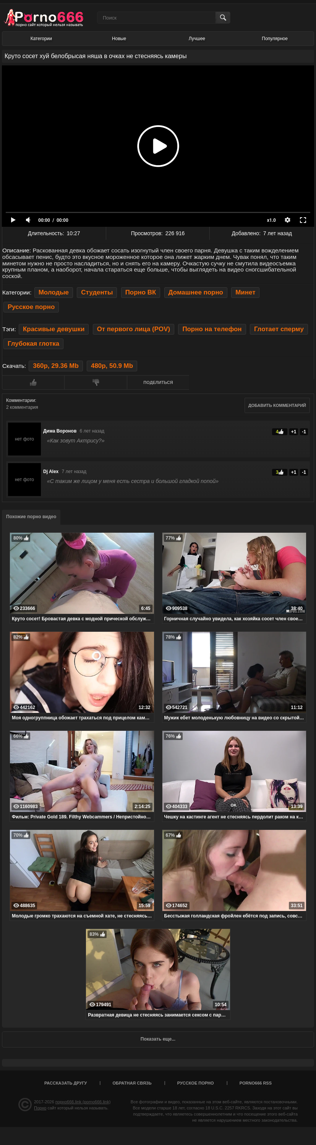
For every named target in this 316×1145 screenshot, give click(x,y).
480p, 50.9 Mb (112, 365)
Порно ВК (140, 292)
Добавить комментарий (277, 405)
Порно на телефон (211, 329)
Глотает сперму (279, 329)
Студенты (97, 292)
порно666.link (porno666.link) (83, 1101)
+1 (294, 431)
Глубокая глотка (33, 343)
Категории (41, 38)
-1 (304, 431)
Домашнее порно (196, 292)
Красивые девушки (53, 329)
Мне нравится (33, 382)
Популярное (275, 38)
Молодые (54, 292)
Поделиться (158, 382)
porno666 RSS (256, 1083)
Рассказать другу (65, 1083)
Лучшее (197, 38)
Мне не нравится (95, 382)
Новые (119, 38)
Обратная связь (132, 1083)
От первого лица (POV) (133, 329)
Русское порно (31, 307)
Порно (40, 1108)
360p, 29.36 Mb (55, 365)
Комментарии (20, 400)
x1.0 (271, 220)
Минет (245, 292)
